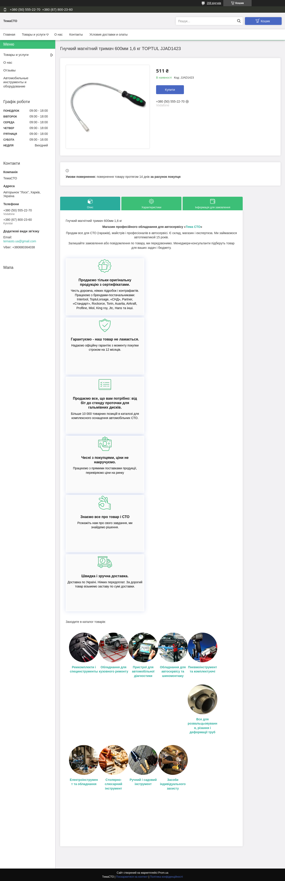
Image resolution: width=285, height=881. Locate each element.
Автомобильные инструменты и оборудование (15, 82)
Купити (170, 89)
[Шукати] (239, 21)
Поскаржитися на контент (132, 876)
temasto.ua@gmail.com (19, 241)
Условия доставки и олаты (109, 34)
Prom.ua (163, 872)
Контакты (76, 34)
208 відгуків (214, 3)
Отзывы (9, 70)
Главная (9, 34)
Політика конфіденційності (166, 876)
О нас (58, 34)
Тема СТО (193, 227)
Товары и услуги (33, 34)
